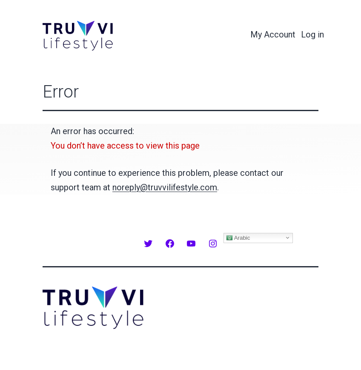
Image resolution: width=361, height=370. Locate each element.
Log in (312, 34)
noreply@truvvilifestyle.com (164, 187)
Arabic (238, 237)
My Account (272, 34)
